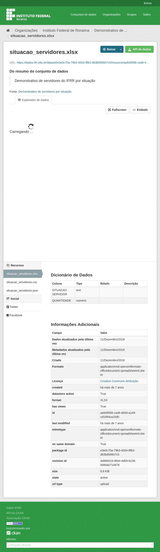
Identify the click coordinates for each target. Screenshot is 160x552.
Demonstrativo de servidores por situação (44, 91)
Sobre (147, 14)
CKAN (13, 533)
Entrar (148, 3)
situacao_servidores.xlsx (32, 36)
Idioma (11, 539)
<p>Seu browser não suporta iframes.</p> (80, 187)
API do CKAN (15, 513)
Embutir (140, 109)
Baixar (109, 49)
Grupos (131, 14)
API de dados (139, 49)
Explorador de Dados (33, 100)
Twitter (12, 307)
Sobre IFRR (14, 507)
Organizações (111, 14)
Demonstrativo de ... (110, 30)
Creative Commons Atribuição (119, 381)
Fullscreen (117, 109)
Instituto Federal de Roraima (66, 30)
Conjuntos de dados (83, 14)
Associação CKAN (18, 518)
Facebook (14, 315)
